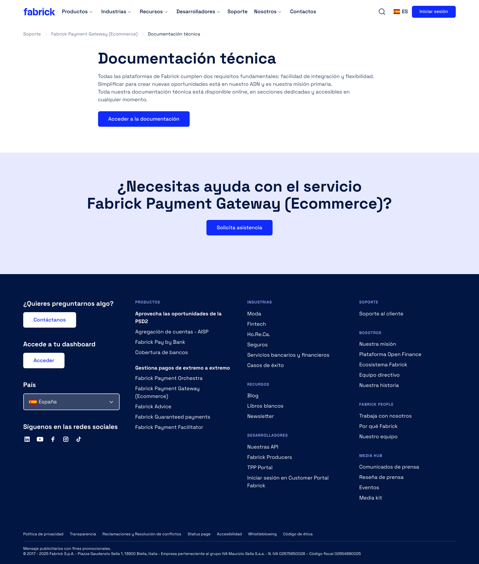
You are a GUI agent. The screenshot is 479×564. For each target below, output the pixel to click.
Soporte (237, 11)
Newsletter (260, 416)
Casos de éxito (265, 365)
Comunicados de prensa (389, 466)
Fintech (256, 324)
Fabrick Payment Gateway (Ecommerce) (94, 34)
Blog (253, 395)
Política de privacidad (43, 534)
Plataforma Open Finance (390, 354)
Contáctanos (50, 319)
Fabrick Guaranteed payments (172, 416)
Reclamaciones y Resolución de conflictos (142, 534)
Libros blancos (265, 405)
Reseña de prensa (381, 477)
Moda (254, 313)
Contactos (303, 11)
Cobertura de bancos (161, 352)
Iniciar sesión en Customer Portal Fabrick (288, 481)
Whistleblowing (262, 534)
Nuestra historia (379, 385)
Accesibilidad (229, 534)
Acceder (44, 360)
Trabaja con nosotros (385, 415)
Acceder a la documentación (144, 118)
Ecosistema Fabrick (383, 364)
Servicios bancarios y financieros (288, 354)
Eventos (369, 487)
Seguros (257, 344)
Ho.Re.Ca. (258, 334)
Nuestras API (262, 446)
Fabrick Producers (269, 457)
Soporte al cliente (381, 313)
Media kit (370, 497)
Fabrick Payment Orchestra (169, 378)
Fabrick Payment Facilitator (169, 427)
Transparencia (83, 534)
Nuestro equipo (378, 436)
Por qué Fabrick (378, 426)
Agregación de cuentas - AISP (171, 331)
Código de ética (298, 534)
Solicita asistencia (239, 227)
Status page (199, 534)
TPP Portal (260, 467)
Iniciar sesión (434, 12)
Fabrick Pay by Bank (160, 342)
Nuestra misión (377, 344)
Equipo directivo (379, 374)
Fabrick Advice (153, 406)
